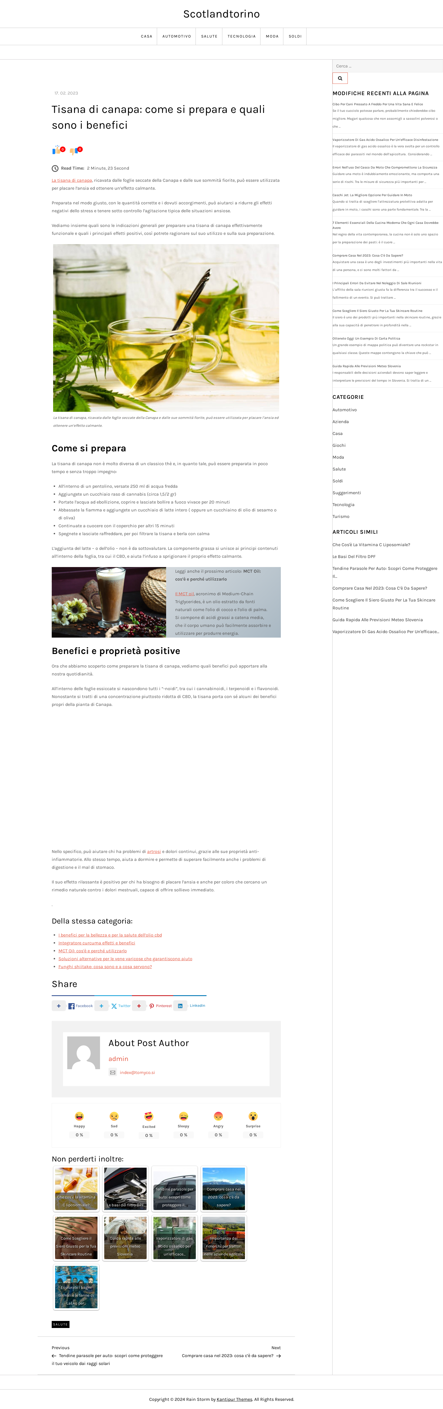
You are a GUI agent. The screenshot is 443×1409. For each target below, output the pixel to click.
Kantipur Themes (234, 1399)
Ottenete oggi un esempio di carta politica (366, 338)
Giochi (339, 445)
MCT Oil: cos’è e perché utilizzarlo (92, 950)
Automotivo (176, 36)
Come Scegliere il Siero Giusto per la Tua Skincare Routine (377, 311)
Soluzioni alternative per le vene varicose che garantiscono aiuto (125, 958)
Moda (272, 36)
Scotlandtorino (221, 13)
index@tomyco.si (131, 1072)
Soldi (295, 36)
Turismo (341, 516)
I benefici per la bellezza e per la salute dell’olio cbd (110, 935)
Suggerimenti (347, 492)
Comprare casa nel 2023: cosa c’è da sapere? (368, 255)
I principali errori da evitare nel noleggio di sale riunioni (377, 283)
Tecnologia (242, 36)
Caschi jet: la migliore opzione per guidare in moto (372, 195)
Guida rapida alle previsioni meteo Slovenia (367, 366)
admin (118, 1059)
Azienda (341, 421)
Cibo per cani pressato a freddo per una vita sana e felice (378, 104)
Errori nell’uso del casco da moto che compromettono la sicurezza (385, 167)
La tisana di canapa (72, 180)
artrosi (154, 851)
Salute (209, 36)
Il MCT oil (184, 593)
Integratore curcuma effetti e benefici (96, 943)
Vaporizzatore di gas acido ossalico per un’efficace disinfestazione (385, 140)
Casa (147, 36)
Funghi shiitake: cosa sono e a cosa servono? (105, 966)
